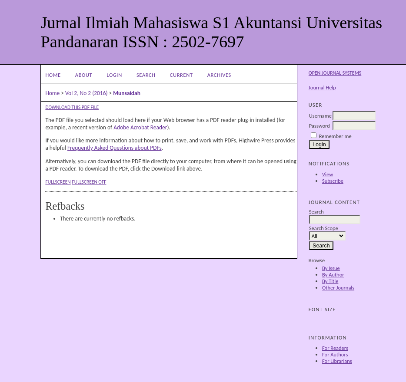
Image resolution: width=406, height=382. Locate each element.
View (327, 174)
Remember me (335, 136)
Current (181, 75)
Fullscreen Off (89, 182)
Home (52, 75)
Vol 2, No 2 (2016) (86, 93)
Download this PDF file (72, 107)
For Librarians (337, 361)
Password (319, 125)
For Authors (335, 354)
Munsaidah (126, 93)
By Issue (331, 268)
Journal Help (322, 87)
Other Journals (338, 287)
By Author (333, 274)
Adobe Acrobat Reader (140, 127)
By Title (330, 281)
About (83, 75)
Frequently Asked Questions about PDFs (114, 147)
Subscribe (332, 181)
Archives (219, 75)
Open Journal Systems (335, 73)
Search (146, 75)
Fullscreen (57, 182)
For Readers (335, 348)
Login (114, 75)
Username (320, 115)
